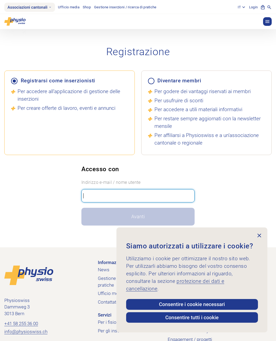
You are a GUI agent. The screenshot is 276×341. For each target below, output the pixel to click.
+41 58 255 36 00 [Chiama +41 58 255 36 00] (21, 323)
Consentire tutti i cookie (192, 318)
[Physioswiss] (15, 21)
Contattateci (110, 302)
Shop (87, 7)
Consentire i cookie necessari (192, 304)
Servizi (104, 315)
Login (253, 7)
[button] (267, 21)
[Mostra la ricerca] (269, 7)
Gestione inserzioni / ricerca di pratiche (125, 7)
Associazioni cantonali (30, 7)
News (103, 269)
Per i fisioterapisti (115, 322)
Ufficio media (69, 7)
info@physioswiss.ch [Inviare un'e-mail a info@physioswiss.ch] (25, 331)
